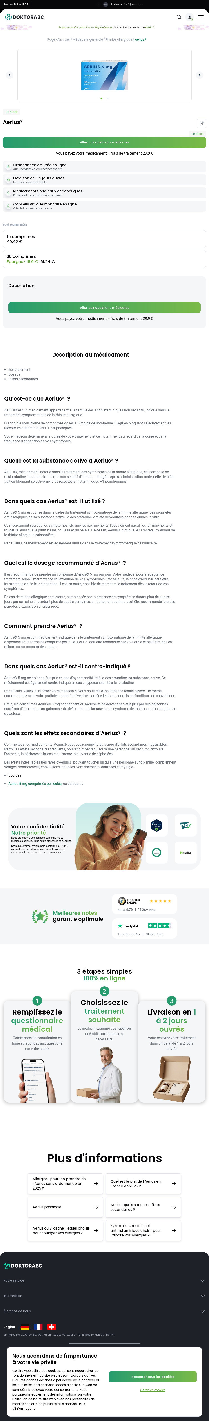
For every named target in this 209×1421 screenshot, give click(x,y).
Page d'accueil (58, 39)
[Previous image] (9, 75)
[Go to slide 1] (101, 98)
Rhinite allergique (119, 39)
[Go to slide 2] (108, 98)
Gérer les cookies (152, 1390)
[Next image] (199, 75)
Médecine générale (88, 39)
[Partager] (201, 123)
